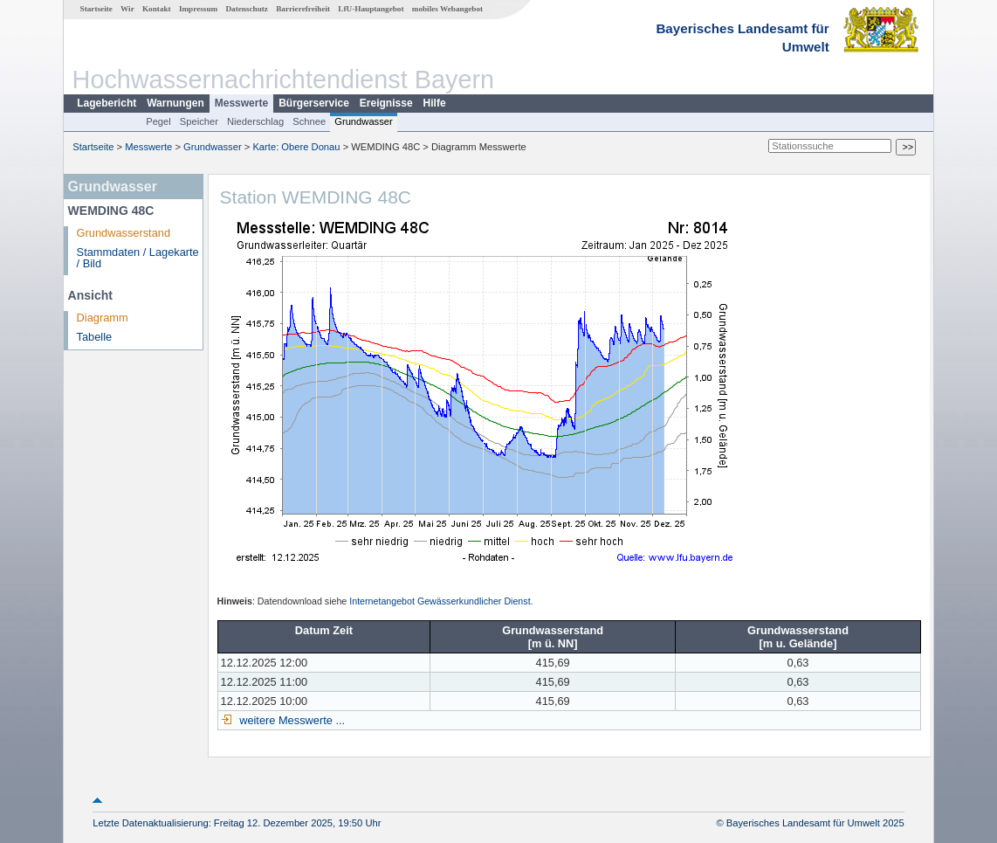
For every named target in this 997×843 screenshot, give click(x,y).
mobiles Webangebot (447, 8)
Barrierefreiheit (303, 8)
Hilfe (434, 103)
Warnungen (175, 103)
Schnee (309, 121)
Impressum (198, 8)
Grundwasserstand (123, 232)
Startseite (96, 8)
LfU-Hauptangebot (370, 8)
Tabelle (95, 336)
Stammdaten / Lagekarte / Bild (138, 257)
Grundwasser (363, 121)
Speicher (199, 121)
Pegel (158, 121)
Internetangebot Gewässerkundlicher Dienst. (441, 601)
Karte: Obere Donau (296, 147)
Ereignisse (386, 103)
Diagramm (102, 317)
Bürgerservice (313, 103)
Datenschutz (246, 8)
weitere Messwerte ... (291, 720)
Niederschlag (255, 121)
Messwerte (241, 103)
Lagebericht (106, 103)
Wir (127, 8)
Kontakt (156, 8)
